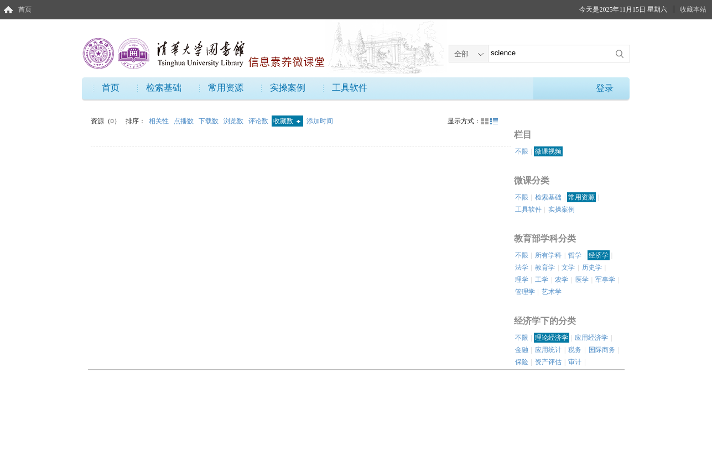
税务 (574, 350)
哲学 (574, 255)
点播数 (184, 121)
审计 (574, 362)
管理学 (525, 292)
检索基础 (163, 87)
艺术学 (552, 292)
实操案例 (287, 87)
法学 (521, 267)
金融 (521, 350)
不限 (521, 151)
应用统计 (548, 350)
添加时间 (319, 121)
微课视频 (548, 151)
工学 (541, 279)
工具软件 (349, 87)
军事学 (605, 279)
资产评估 (548, 362)
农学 (561, 279)
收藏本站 (693, 9)
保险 (521, 362)
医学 (582, 279)
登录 (605, 88)
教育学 (545, 267)
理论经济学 (551, 338)
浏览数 (234, 121)
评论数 (259, 121)
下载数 (209, 121)
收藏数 (286, 121)
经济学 (599, 255)
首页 (25, 9)
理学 (521, 279)
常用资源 (225, 87)
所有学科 (548, 255)
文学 (568, 267)
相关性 (159, 121)
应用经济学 (591, 338)
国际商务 (602, 350)
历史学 (592, 267)
